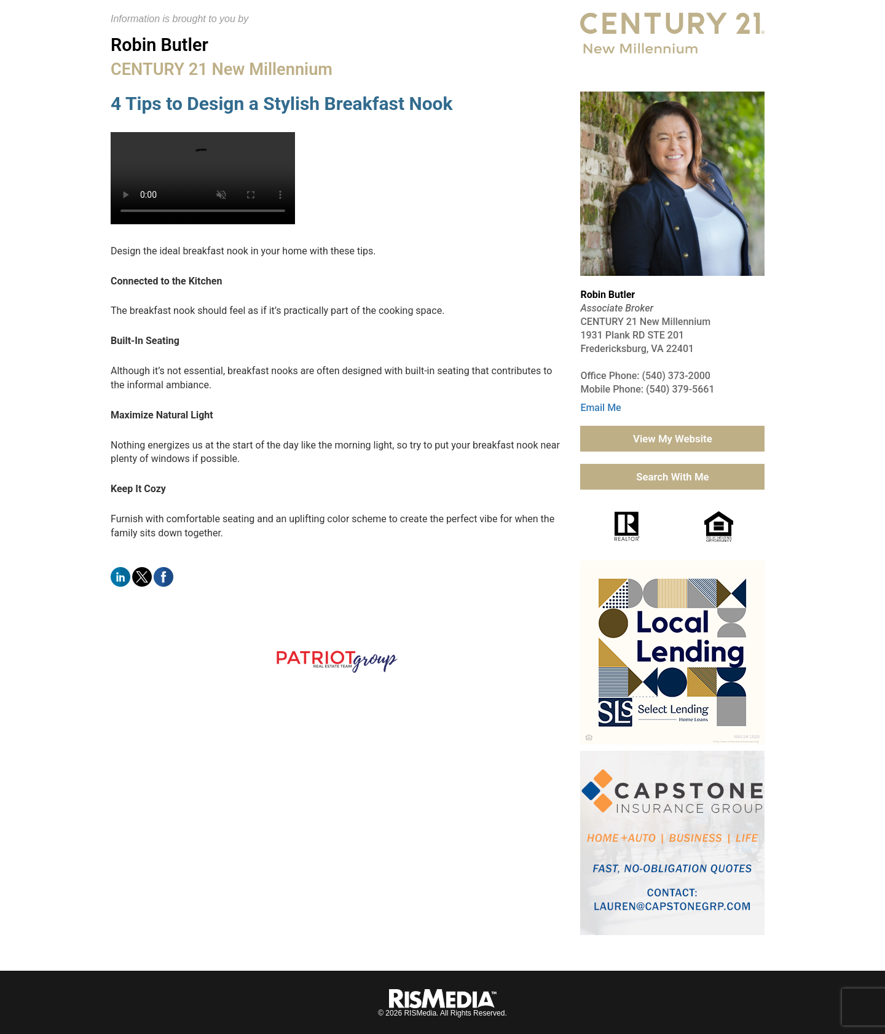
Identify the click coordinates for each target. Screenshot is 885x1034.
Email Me (600, 407)
